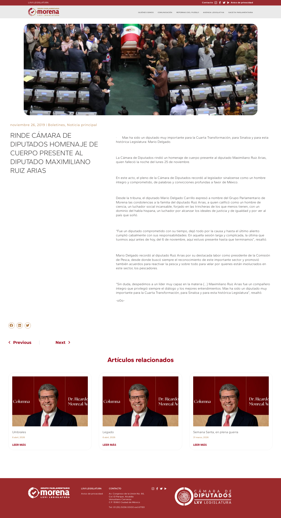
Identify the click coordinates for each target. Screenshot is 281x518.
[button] (11, 325)
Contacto (207, 2)
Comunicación (165, 12)
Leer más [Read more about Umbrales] (19, 444)
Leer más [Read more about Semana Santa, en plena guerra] (200, 444)
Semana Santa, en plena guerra (215, 432)
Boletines (56, 125)
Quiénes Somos (146, 12)
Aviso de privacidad (241, 2)
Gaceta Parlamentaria (240, 12)
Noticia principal (82, 125)
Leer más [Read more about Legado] (109, 444)
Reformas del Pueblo (187, 12)
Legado (108, 432)
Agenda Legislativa (213, 12)
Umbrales (19, 432)
